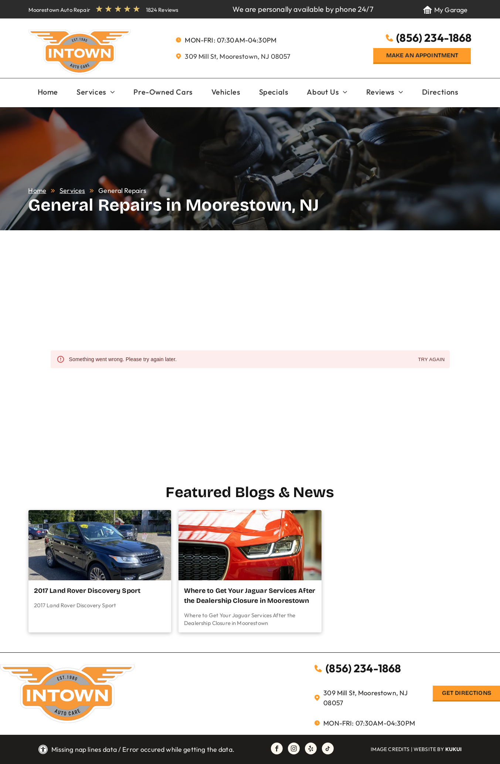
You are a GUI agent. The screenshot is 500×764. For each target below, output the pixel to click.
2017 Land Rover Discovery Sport (87, 591)
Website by (429, 749)
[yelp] (311, 749)
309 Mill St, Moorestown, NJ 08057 (237, 56)
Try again (431, 360)
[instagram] (294, 749)
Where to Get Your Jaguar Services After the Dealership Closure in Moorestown (249, 596)
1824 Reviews (162, 9)
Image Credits (390, 749)
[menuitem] (47, 92)
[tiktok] (328, 749)
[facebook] (277, 749)
